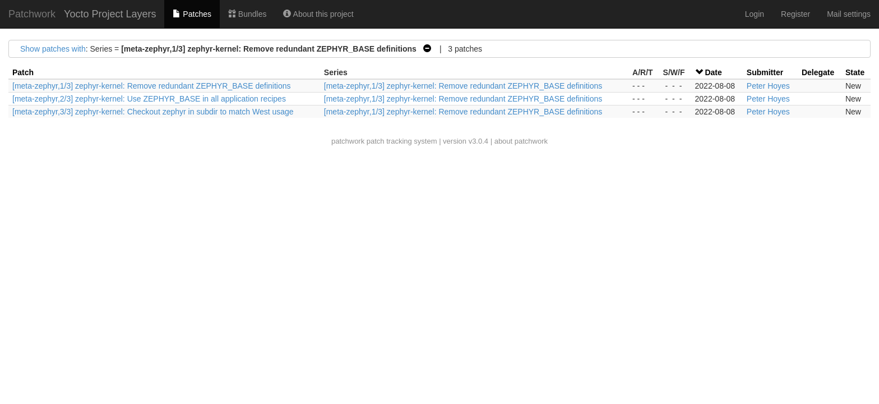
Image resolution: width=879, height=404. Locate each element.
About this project (318, 14)
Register (795, 14)
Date (713, 72)
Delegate (818, 72)
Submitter (765, 72)
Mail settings (849, 14)
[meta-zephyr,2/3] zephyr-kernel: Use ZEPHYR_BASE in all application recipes (149, 98)
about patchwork (521, 141)
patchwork (347, 141)
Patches (192, 14)
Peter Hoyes (768, 85)
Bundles (247, 14)
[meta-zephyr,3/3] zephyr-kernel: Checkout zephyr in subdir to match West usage (153, 111)
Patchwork (31, 14)
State (854, 72)
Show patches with (53, 48)
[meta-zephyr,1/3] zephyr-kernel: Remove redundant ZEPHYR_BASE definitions (151, 85)
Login (754, 14)
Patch (23, 72)
